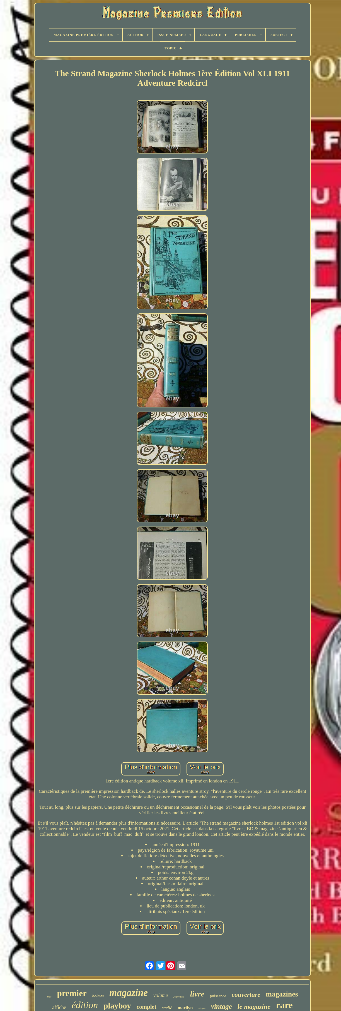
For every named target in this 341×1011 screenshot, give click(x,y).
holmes (98, 996)
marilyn (185, 1007)
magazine (128, 992)
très (49, 996)
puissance (218, 996)
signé (201, 1008)
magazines (282, 994)
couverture (246, 994)
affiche (59, 1007)
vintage (221, 1006)
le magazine (254, 1006)
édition (85, 1005)
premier (72, 993)
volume (160, 995)
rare (284, 1005)
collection (178, 996)
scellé (167, 1007)
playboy (117, 1005)
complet (146, 1006)
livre (197, 994)
